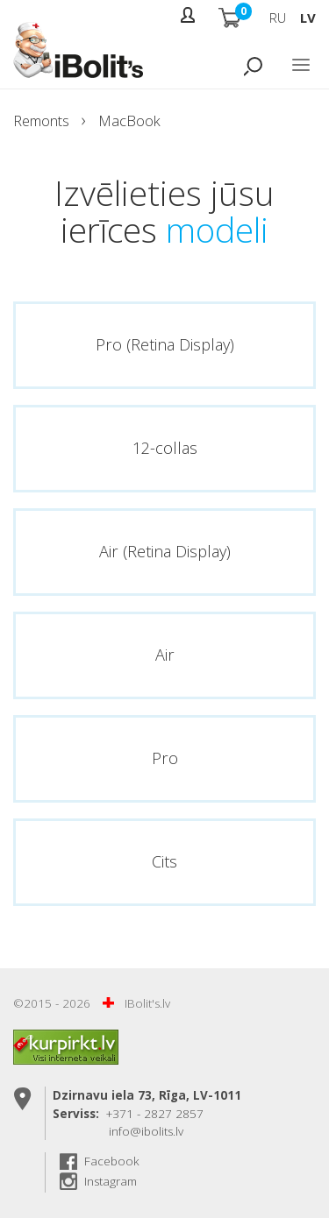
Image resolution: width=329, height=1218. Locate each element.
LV (308, 17)
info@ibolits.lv (146, 1131)
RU (277, 17)
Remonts (41, 120)
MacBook (129, 120)
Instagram (110, 1181)
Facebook (111, 1161)
